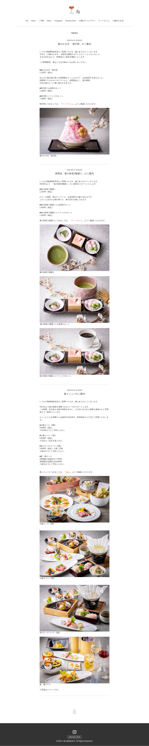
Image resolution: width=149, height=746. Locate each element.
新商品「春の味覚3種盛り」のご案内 (74, 173)
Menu (49, 21)
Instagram (58, 21)
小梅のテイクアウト (87, 21)
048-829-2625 (74, 737)
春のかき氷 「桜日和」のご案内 (74, 44)
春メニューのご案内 (74, 394)
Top (26, 21)
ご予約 (41, 21)
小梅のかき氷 (118, 21)
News (33, 21)
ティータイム (104, 21)
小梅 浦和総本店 (68, 741)
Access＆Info (70, 21)
